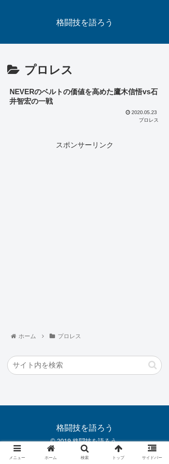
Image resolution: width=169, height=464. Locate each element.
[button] (152, 365)
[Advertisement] (84, 236)
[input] (84, 365)
